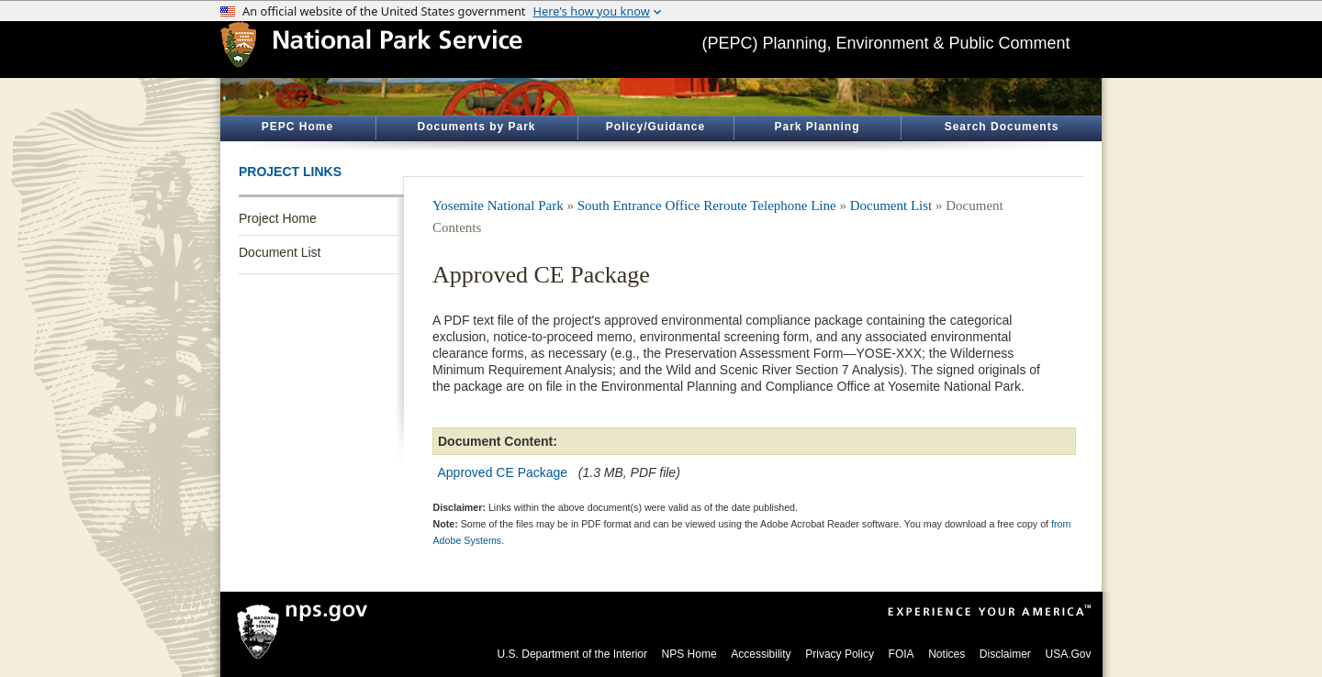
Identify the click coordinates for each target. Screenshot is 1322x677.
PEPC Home (297, 126)
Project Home (278, 218)
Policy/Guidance (655, 126)
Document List (279, 252)
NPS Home (689, 654)
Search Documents (1002, 126)
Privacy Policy (839, 654)
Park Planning (816, 126)
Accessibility (760, 654)
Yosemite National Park (498, 205)
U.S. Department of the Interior (572, 654)
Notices (946, 654)
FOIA (901, 654)
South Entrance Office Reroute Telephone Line (706, 205)
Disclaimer (1005, 654)
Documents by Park (476, 126)
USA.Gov (1068, 654)
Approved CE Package (503, 472)
